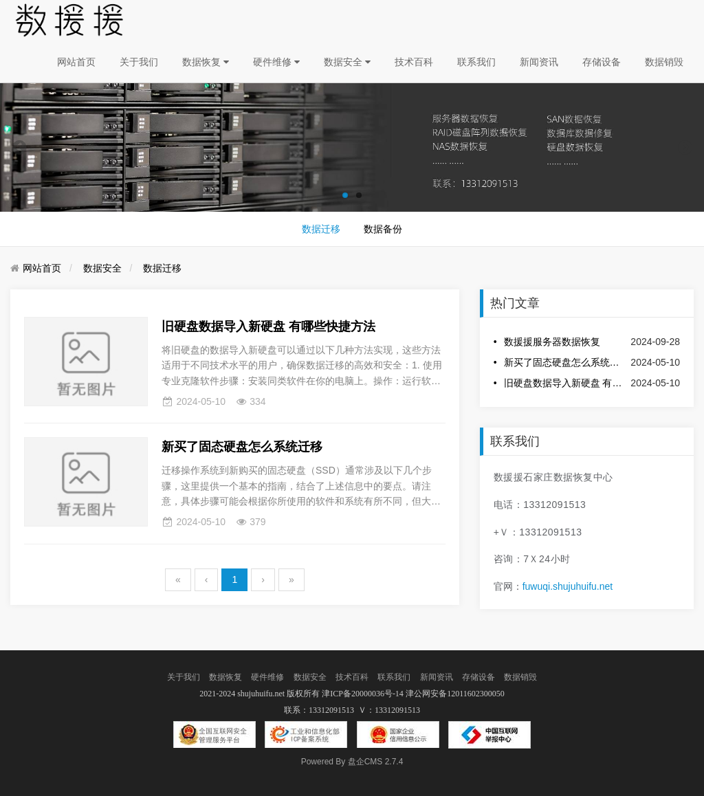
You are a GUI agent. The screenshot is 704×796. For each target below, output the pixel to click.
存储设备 (601, 61)
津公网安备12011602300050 (455, 693)
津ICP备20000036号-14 (363, 693)
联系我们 (476, 61)
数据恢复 (205, 61)
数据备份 (383, 228)
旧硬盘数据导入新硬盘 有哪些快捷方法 (564, 382)
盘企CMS (352, 761)
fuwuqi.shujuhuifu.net (567, 586)
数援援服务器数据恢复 (552, 341)
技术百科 (414, 61)
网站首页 (76, 61)
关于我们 (139, 61)
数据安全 (347, 61)
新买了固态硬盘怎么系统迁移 (564, 362)
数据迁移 (321, 228)
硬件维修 (276, 61)
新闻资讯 (539, 61)
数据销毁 (664, 61)
